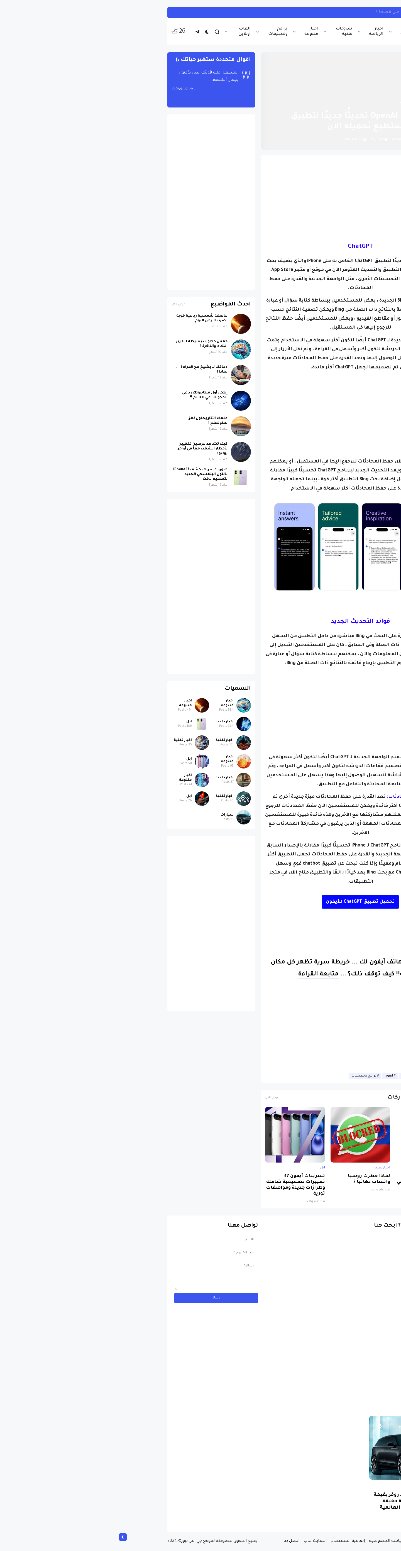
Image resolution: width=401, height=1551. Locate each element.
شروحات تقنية (231, 31)
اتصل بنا (178, 1541)
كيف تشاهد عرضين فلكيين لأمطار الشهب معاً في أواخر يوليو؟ (89, 449)
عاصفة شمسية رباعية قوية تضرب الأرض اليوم (88, 318)
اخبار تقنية (292, 31)
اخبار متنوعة (198, 31)
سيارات (114, 815)
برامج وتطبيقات (164, 31)
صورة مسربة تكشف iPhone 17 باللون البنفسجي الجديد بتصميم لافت (313, 1182)
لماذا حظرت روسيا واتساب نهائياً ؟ (256, 1179)
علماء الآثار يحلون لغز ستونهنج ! (95, 421)
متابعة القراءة (205, 974)
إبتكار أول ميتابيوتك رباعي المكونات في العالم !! (91, 395)
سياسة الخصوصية (274, 1541)
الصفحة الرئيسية (323, 103)
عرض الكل (159, 1097)
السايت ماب (202, 1541)
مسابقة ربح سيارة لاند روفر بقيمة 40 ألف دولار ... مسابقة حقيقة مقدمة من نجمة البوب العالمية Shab (300, 1505)
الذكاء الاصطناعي (301, 1076)
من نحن (303, 1541)
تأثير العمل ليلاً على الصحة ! (289, 12)
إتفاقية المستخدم (235, 1541)
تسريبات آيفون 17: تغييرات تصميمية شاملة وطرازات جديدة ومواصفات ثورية (182, 1185)
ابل (340, 1168)
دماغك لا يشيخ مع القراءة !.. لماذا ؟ (88, 369)
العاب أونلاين (132, 31)
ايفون (276, 1076)
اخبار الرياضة (263, 31)
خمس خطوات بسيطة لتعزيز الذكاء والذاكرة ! (88, 344)
